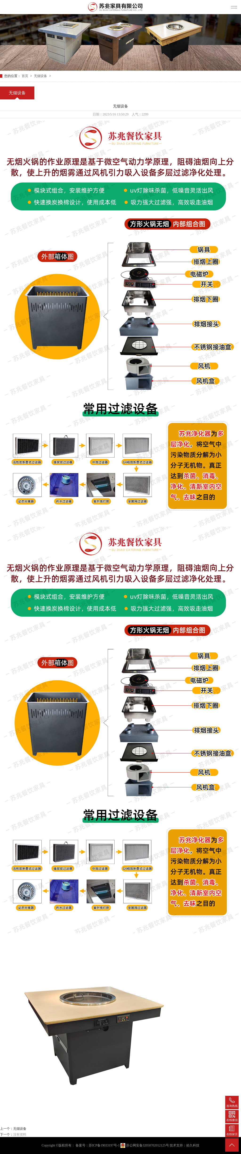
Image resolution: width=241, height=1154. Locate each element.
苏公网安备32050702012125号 (145, 1145)
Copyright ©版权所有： (58, 1145)
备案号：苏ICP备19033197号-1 (98, 1145)
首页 (25, 76)
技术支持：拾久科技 (184, 1145)
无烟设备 (41, 76)
